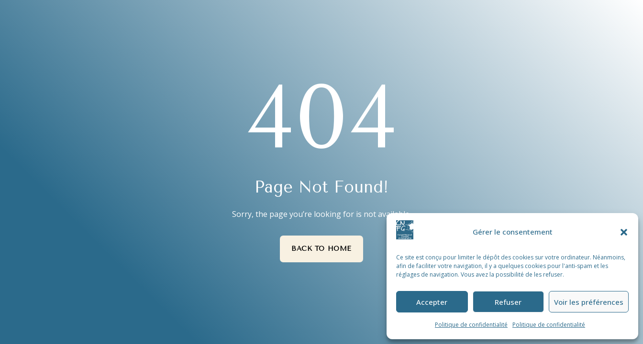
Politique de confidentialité (471, 325)
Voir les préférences (588, 302)
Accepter (431, 302)
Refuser (508, 302)
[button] (624, 232)
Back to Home (321, 249)
